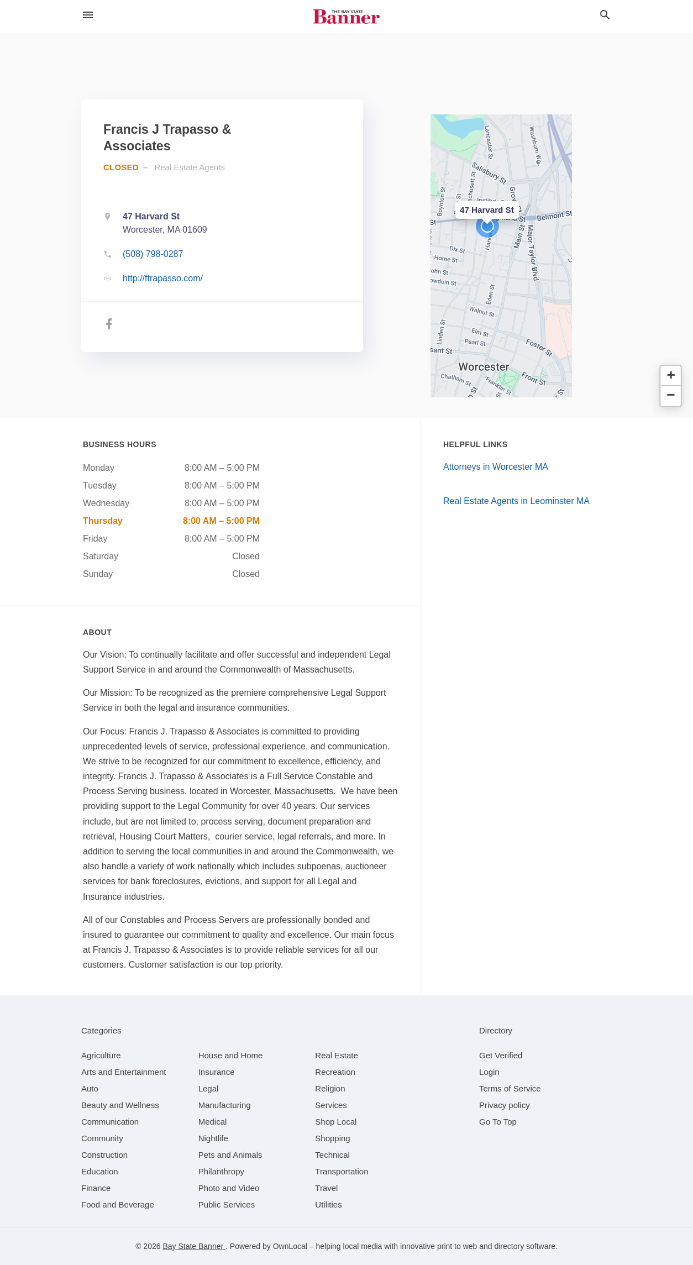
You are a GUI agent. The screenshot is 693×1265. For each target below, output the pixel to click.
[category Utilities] (328, 1204)
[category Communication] (110, 1121)
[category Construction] (104, 1154)
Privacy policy (504, 1105)
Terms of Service (510, 1088)
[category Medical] (212, 1121)
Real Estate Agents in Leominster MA (516, 501)
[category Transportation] (341, 1171)
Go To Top (498, 1121)
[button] (487, 226)
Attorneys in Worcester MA (495, 466)
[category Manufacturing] (224, 1105)
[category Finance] (96, 1188)
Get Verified (500, 1055)
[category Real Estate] (336, 1055)
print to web (457, 1246)
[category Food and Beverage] (117, 1204)
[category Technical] (332, 1154)
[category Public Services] (226, 1204)
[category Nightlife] (213, 1138)
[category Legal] (208, 1088)
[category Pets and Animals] (230, 1154)
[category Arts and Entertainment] (123, 1072)
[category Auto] (89, 1088)
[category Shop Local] (335, 1121)
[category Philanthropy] (221, 1171)
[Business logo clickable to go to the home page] (346, 16)
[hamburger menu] (88, 15)
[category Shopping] (332, 1138)
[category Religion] (330, 1088)
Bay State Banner (193, 1246)
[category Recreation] (335, 1072)
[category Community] (102, 1138)
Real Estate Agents (189, 167)
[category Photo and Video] (229, 1188)
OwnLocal (290, 1246)
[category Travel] (326, 1188)
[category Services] (331, 1105)
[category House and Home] (230, 1055)
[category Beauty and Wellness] (120, 1105)
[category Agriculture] (101, 1055)
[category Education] (99, 1171)
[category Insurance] (216, 1072)
